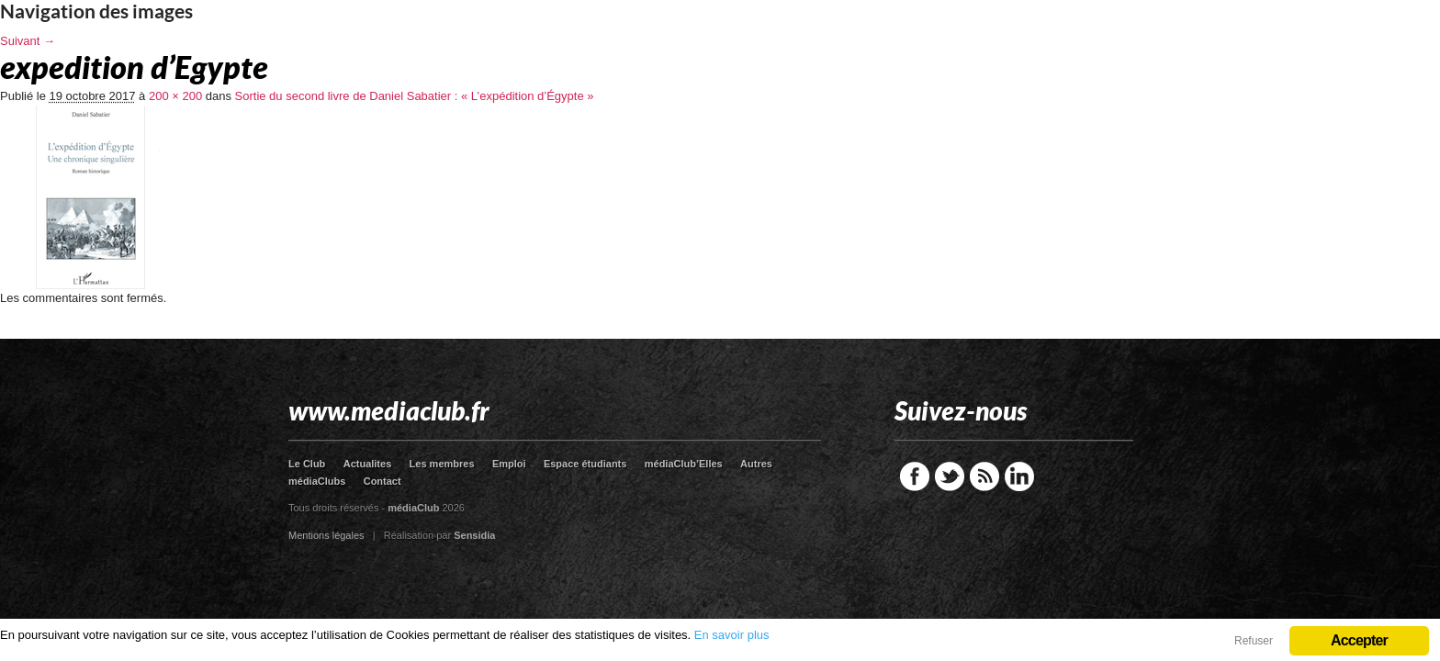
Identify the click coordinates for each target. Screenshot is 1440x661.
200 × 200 (175, 96)
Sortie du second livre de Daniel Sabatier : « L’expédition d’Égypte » (414, 96)
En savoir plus (732, 635)
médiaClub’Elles (684, 463)
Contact (382, 481)
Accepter (1359, 640)
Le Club (306, 463)
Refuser (1253, 640)
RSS (984, 476)
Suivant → (27, 41)
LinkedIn (1019, 476)
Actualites (367, 463)
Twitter (949, 476)
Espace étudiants (585, 463)
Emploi (509, 463)
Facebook (914, 476)
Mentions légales (326, 535)
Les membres (442, 463)
